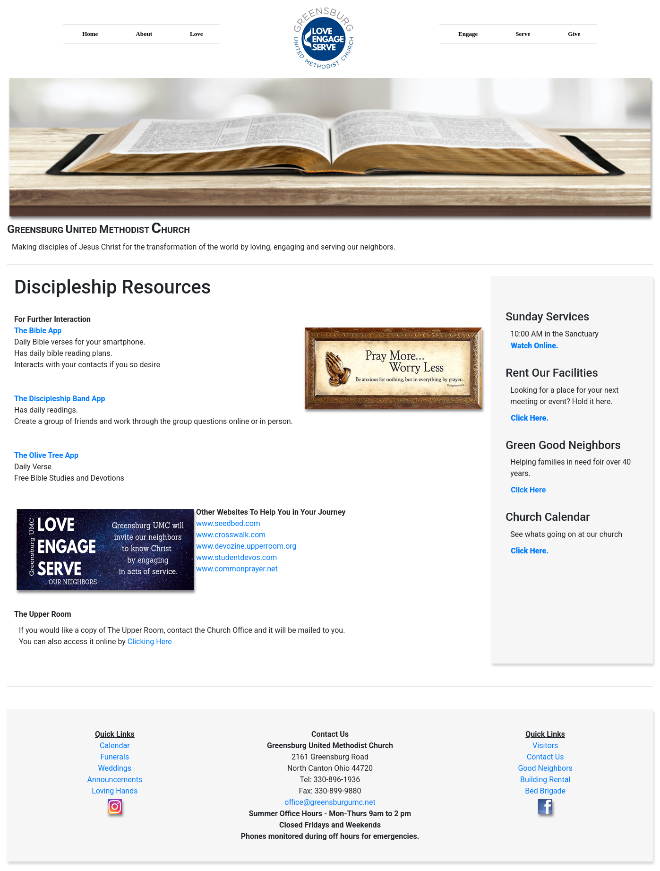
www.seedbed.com (228, 523)
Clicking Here (150, 641)
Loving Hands (114, 790)
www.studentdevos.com (236, 557)
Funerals (114, 756)
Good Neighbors (545, 768)
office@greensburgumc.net (329, 802)
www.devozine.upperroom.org (246, 546)
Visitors (545, 745)
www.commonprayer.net (237, 568)
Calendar (114, 745)
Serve (522, 33)
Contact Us (545, 756)
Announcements (115, 779)
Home (90, 33)
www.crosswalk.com (231, 534)
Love (196, 33)
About (144, 33)
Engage (468, 33)
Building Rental (545, 779)
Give (574, 33)
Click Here (528, 489)
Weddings (114, 768)
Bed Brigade (545, 790)
